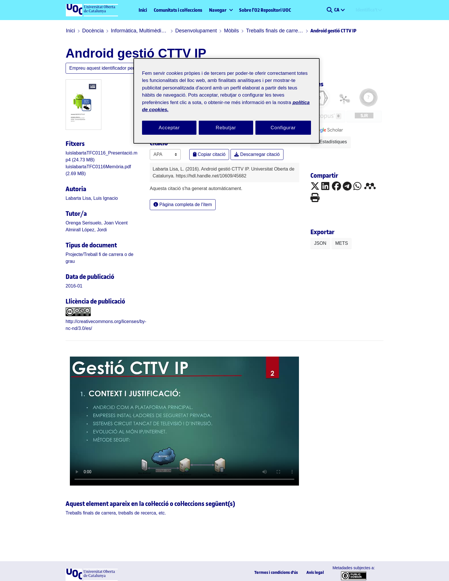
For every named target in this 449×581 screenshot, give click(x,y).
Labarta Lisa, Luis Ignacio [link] (87, 198)
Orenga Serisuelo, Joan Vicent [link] (91, 223)
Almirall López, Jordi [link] (83, 230)
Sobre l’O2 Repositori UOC (265, 10)
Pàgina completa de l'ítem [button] (178, 197)
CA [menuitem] (337, 10)
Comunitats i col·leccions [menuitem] (178, 10)
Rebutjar (226, 121)
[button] (329, 10)
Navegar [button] (218, 10)
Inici (143, 10)
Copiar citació (206, 147)
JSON (318, 244)
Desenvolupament (188, 31)
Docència (90, 31)
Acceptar (169, 121)
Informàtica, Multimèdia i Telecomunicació (134, 31)
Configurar (283, 121)
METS (337, 244)
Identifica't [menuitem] (366, 10)
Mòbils (220, 31)
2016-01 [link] (72, 279)
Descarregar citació (248, 147)
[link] (98, 254)
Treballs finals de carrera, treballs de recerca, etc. (263, 31)
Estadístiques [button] (328, 141)
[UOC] (92, 574)
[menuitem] (220, 10)
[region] (226, 97)
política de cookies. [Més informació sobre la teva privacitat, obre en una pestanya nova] (208, 102)
